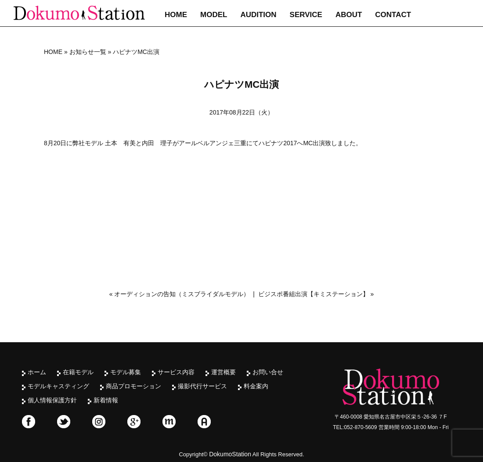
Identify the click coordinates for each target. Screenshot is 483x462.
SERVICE (306, 15)
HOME (176, 15)
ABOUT (348, 15)
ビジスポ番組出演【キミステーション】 (313, 293)
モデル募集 (125, 372)
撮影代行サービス (202, 386)
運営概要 (223, 372)
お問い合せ (267, 372)
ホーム (37, 372)
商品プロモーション (133, 386)
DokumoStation (230, 454)
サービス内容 (176, 372)
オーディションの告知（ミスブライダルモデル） (181, 293)
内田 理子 (157, 143)
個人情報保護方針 (52, 400)
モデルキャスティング (58, 386)
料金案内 (256, 386)
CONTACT (393, 15)
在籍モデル (78, 372)
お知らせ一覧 (87, 51)
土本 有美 (120, 143)
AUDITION (258, 15)
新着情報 (106, 400)
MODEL (213, 15)
